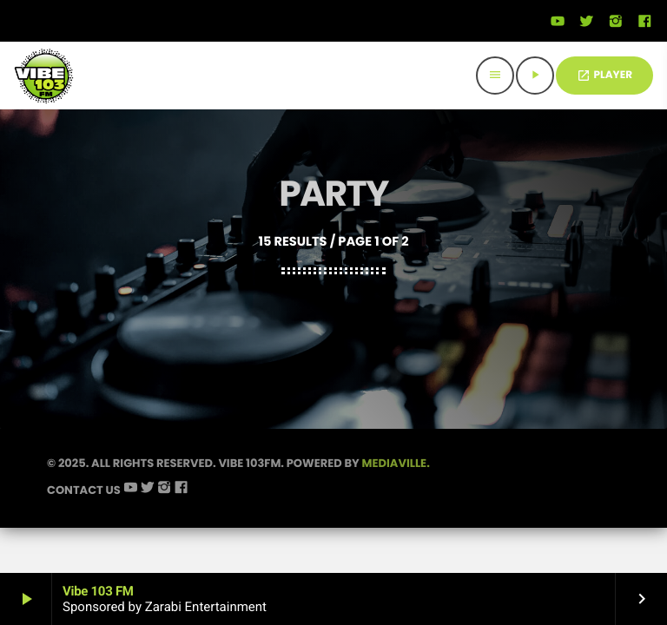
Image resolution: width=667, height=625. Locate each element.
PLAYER (604, 75)
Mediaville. (396, 499)
